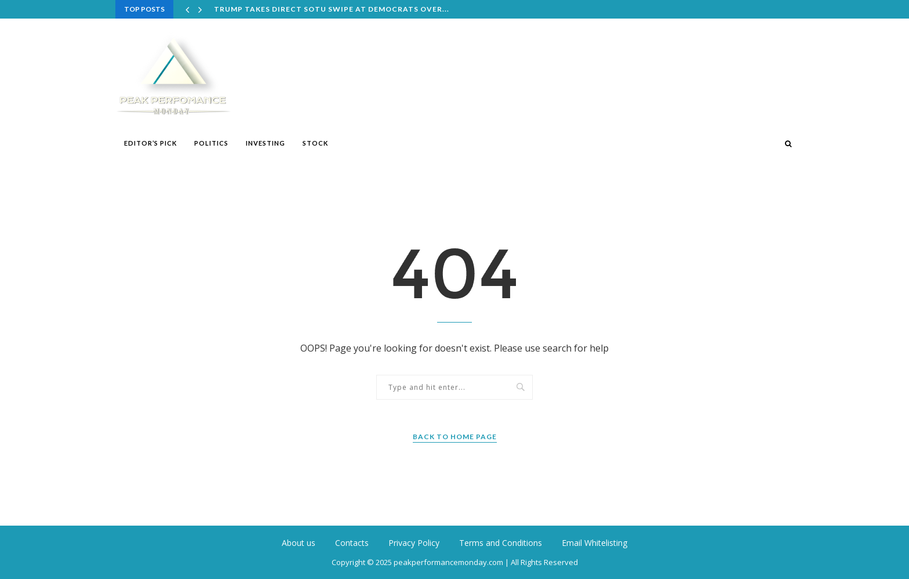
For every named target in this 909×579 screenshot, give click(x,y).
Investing (265, 143)
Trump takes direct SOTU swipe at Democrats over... (331, 9)
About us (298, 542)
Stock (315, 143)
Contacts (352, 542)
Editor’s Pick (150, 143)
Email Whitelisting (594, 542)
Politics (211, 143)
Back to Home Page (455, 436)
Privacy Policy (413, 542)
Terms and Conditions (500, 542)
